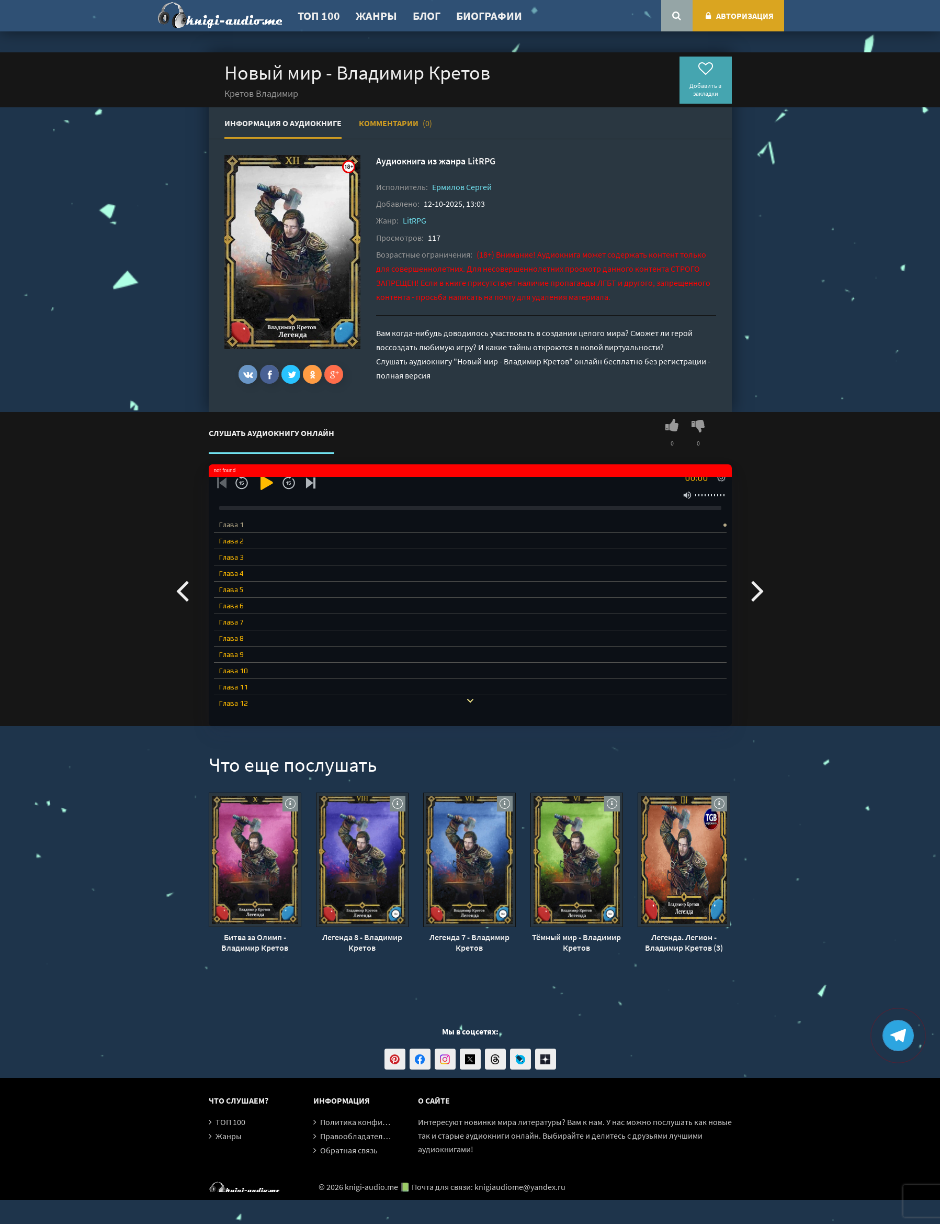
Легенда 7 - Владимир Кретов (469, 942)
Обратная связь (349, 1150)
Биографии (489, 15)
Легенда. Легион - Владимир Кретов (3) (684, 942)
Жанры (376, 15)
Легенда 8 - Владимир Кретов (362, 942)
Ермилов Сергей (462, 187)
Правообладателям (356, 1136)
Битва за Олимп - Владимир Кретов (254, 942)
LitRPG (481, 161)
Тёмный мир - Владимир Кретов (576, 942)
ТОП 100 (319, 15)
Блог (426, 15)
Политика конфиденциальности (380, 1122)
